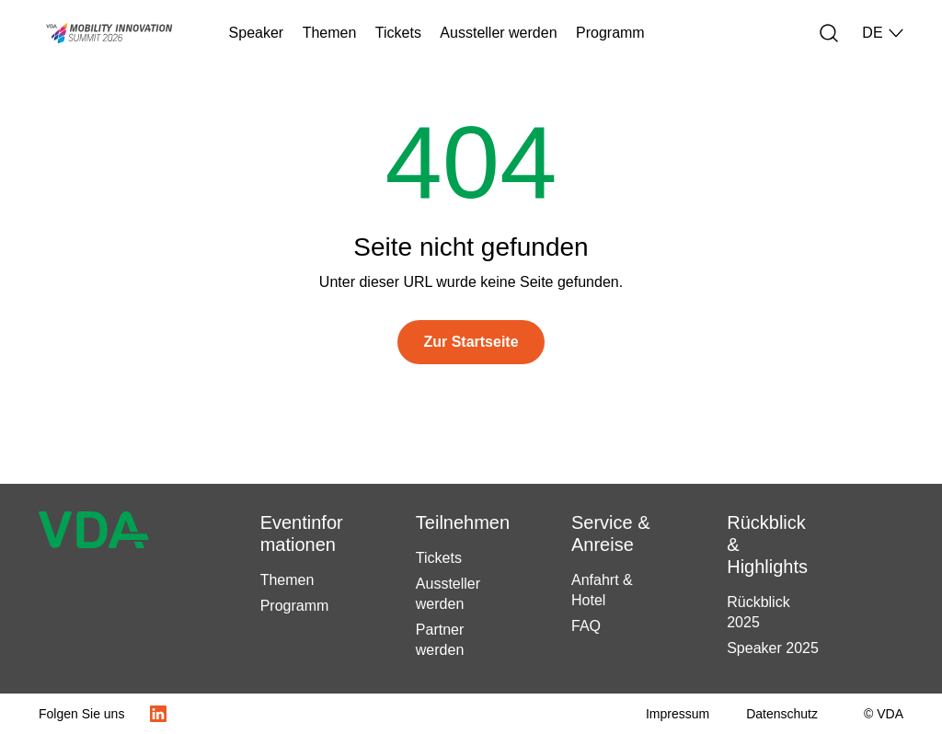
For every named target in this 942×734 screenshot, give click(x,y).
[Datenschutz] (782, 714)
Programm (610, 32)
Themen (330, 32)
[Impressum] (677, 714)
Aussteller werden (498, 32)
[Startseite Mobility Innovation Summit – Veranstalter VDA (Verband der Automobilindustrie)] (99, 33)
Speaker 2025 (773, 648)
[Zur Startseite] (470, 342)
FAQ (586, 626)
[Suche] (829, 33)
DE (883, 33)
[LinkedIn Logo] (158, 713)
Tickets (398, 32)
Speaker (256, 32)
